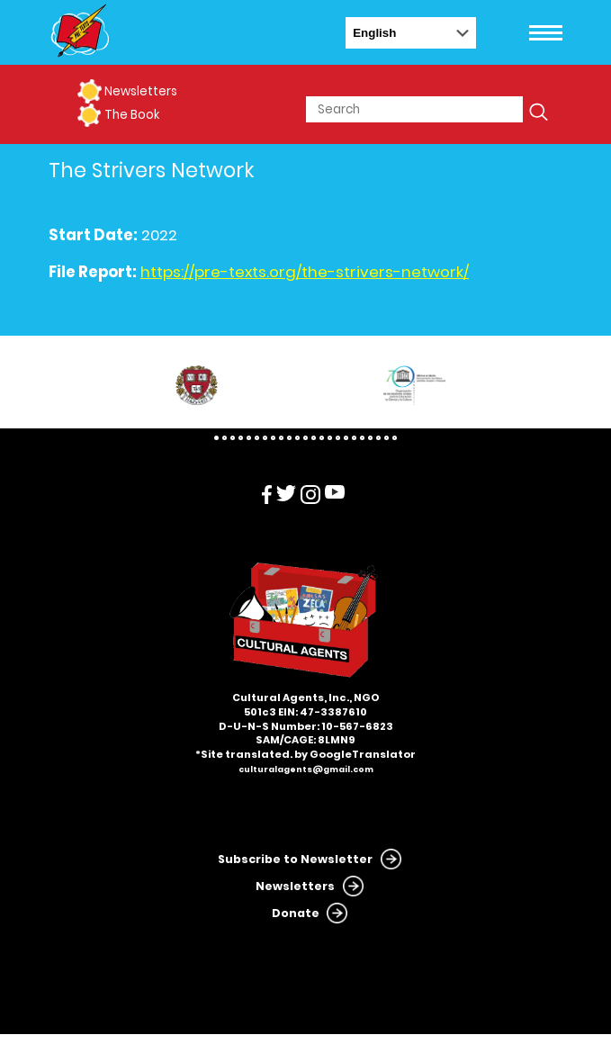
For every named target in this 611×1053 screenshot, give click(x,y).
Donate (295, 913)
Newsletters (140, 91)
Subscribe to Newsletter (295, 859)
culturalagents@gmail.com (305, 769)
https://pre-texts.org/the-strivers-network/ (304, 272)
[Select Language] (411, 33)
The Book (131, 114)
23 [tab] (394, 438)
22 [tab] (386, 438)
